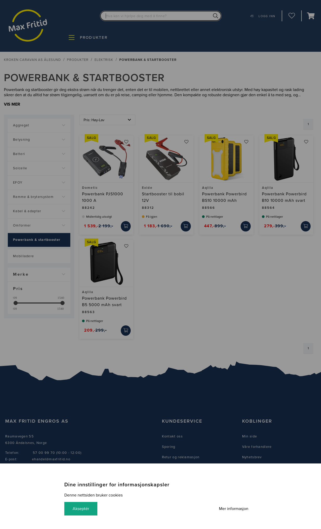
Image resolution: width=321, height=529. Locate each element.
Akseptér (81, 508)
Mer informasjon (233, 508)
